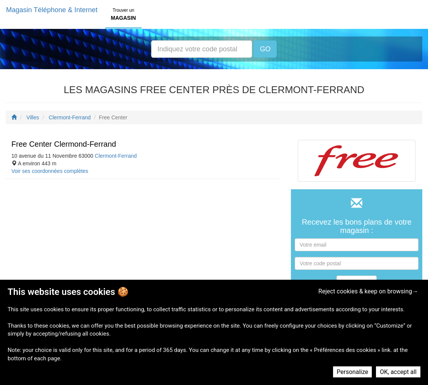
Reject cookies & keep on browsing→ (368, 291)
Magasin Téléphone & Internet (52, 10)
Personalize (352, 371)
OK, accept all (398, 371)
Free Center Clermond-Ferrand (63, 144)
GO (265, 49)
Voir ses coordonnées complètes (49, 171)
